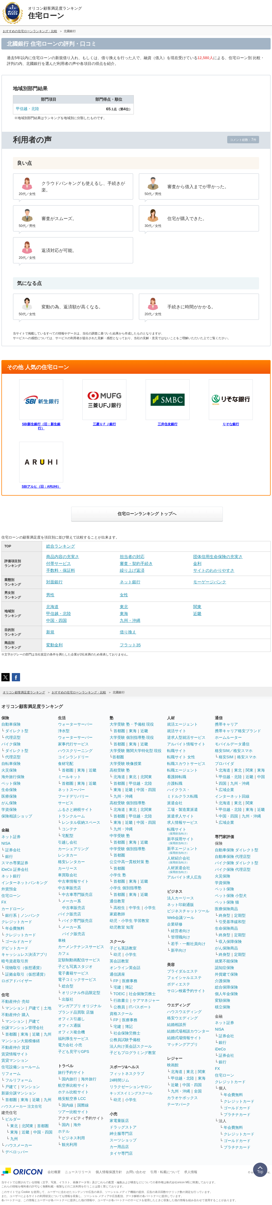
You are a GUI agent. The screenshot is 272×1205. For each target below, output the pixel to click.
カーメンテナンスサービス (81, 947)
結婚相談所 (176, 1024)
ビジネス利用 (73, 1138)
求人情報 (190, 1172)
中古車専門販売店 (77, 894)
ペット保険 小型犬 (231, 895)
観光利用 (69, 1144)
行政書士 (121, 1000)
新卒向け (178, 950)
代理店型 (13, 737)
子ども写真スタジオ (75, 966)
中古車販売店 (69, 888)
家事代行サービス (73, 744)
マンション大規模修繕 (20, 1041)
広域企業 (226, 789)
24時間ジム (119, 1080)
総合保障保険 (226, 987)
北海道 (52, 606)
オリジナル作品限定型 (81, 992)
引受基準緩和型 (232, 921)
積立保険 (222, 1007)
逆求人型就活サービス (186, 737)
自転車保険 (11, 763)
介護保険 (222, 981)
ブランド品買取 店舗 (76, 1012)
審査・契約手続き (136, 563)
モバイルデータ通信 (232, 744)
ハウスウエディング (184, 1011)
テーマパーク (178, 1104)
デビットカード (14, 948)
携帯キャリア (226, 724)
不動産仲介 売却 (15, 1001)
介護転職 (174, 783)
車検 (62, 940)
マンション (14, 1008)
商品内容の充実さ (62, 556)
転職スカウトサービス (186, 763)
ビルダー (13, 1119)
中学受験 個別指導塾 (127, 849)
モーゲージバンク (209, 582)
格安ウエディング (182, 1018)
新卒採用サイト (180, 841)
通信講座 (117, 974)
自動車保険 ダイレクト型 (236, 850)
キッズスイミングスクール (131, 1093)
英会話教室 (119, 961)
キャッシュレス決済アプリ (24, 954)
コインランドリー (73, 757)
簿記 (129, 987)
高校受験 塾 (120, 770)
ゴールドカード (18, 941)
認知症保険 (224, 967)
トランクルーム (71, 816)
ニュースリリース (78, 1172)
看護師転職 (176, 777)
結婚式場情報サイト (184, 1038)
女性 (124, 594)
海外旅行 (88, 1079)
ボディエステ (178, 984)
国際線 (83, 1105)
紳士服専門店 (121, 1133)
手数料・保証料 (60, 570)
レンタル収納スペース (81, 822)
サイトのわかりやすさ (213, 570)
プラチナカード (237, 1114)
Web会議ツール (180, 917)
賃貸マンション (14, 1060)
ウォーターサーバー (75, 724)
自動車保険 (11, 724)
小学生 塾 (118, 875)
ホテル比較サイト (73, 1092)
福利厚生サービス (73, 1038)
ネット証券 (11, 837)
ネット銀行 (130, 582)
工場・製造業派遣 (182, 809)
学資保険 (9, 809)
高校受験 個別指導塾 (127, 803)
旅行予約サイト (71, 1072)
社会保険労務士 (142, 994)
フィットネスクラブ (127, 1073)
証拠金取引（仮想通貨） (26, 974)
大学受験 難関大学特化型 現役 (136, 750)
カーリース (67, 868)
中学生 (134, 907)
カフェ (64, 953)
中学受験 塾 (120, 835)
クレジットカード (16, 921)
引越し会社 (67, 842)
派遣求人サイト (180, 816)
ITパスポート (140, 1007)
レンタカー (67, 855)
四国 (222, 783)
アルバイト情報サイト (186, 744)
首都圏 (11, 1034)
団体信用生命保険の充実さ (218, 556)
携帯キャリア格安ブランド (238, 731)
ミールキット (69, 777)
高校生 (119, 907)
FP (115, 981)
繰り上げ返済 (132, 570)
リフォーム (11, 1073)
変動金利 (54, 645)
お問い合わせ (136, 1172)
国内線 (67, 1105)
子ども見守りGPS (73, 1051)
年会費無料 (14, 928)
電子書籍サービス (73, 973)
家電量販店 (119, 1120)
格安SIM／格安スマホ (233, 750)
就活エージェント (182, 724)
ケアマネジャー (146, 1000)
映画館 (173, 1065)
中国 (261, 777)
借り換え (128, 632)
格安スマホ (246, 757)
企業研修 (174, 924)
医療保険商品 (226, 909)
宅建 (117, 987)
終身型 (224, 915)
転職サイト (176, 750)
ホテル (64, 1131)
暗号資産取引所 (14, 961)
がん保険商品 (226, 948)
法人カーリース (180, 898)
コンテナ (69, 829)
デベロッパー (16, 1152)
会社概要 (54, 1172)
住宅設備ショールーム (20, 1067)
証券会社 (13, 850)
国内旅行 (69, 1079)
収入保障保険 (230, 941)
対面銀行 (54, 582)
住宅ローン (11, 895)
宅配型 (67, 835)
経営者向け (180, 931)
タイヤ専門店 (121, 1153)
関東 (197, 606)
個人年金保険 (226, 994)
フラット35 (130, 645)
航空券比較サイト (73, 1085)
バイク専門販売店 (77, 920)
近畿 (197, 613)
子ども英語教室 (123, 948)
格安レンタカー (71, 862)
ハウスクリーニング (75, 750)
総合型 (67, 986)
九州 (47, 1034)
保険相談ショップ (16, 816)
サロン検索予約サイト (186, 991)
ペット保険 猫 (227, 902)
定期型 (240, 915)
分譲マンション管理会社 (22, 1027)
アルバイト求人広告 (184, 877)
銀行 (9, 856)
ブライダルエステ (182, 971)
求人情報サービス (182, 822)
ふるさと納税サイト (75, 809)
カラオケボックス (182, 1098)
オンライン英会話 (125, 967)
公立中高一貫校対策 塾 (129, 862)
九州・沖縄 (130, 620)
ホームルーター (228, 737)
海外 (77, 1124)
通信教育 (117, 901)
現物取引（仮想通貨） (24, 967)
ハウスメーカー (18, 1145)
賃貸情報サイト (14, 1054)
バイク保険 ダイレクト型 (236, 863)
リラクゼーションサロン (131, 1087)
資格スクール (121, 1013)
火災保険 (9, 770)
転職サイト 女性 (181, 757)
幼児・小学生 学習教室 (129, 920)
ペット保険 (11, 783)
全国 (198, 1091)
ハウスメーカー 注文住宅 (21, 1106)
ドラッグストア (123, 1127)
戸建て (34, 1008)
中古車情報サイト (73, 881)
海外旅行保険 (12, 777)
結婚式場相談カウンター (188, 1031)
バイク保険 (11, 744)
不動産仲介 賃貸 (15, 1047)
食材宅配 (65, 763)
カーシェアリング (73, 849)
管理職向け (180, 937)
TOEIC (119, 994)
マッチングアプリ (182, 1044)
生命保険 (9, 789)
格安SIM (226, 757)
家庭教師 (117, 914)
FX (3, 902)
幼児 (117, 954)
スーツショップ (123, 1140)
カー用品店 (119, 1146)
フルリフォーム (18, 1080)
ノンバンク (30, 915)
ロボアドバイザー (16, 981)
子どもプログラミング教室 (133, 1052)
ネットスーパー (71, 789)
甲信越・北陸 (27, 108)
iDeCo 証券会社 (15, 869)
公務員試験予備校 (125, 1039)
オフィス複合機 (71, 1032)
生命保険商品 (226, 928)
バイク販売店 (69, 914)
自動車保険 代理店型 (233, 856)
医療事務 (129, 981)
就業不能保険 (226, 961)
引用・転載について (165, 1172)
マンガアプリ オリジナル (79, 1006)
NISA (5, 843)
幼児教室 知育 (122, 927)
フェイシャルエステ (184, 977)
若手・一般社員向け (188, 944)
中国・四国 (56, 620)
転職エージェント (182, 770)
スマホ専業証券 (14, 863)
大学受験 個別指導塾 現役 (132, 737)
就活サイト (176, 731)
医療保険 (9, 796)
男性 (50, 594)
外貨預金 (9, 889)
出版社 (67, 999)
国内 (66, 1124)
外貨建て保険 (226, 974)
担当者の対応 (132, 556)
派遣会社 (174, 803)
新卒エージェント (182, 850)
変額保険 (222, 1000)
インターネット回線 (232, 796)
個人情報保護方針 (109, 1172)
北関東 (27, 1126)
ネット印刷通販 (180, 904)
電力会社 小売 (70, 1045)
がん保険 (9, 803)
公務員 (119, 1007)
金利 (197, 563)
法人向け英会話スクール (131, 1046)
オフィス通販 (69, 1025)
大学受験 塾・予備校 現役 (132, 724)
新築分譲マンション (18, 1093)
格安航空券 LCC (72, 1098)
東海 (124, 613)
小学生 (150, 907)
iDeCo (220, 1049)
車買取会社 (67, 875)
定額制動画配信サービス (79, 960)
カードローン (12, 909)
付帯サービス (58, 563)
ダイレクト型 (16, 731)
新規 (50, 632)
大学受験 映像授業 (125, 763)
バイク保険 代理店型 (233, 869)
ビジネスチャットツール (188, 911)
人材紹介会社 (178, 860)
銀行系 (11, 915)
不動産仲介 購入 (15, 1014)
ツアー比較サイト (73, 1112)
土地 (47, 1008)
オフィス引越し (71, 1019)
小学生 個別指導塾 (125, 888)
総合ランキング (60, 546)
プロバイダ (224, 763)
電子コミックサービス (77, 979)
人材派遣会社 (178, 870)
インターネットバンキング (24, 882)
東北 (124, 606)
